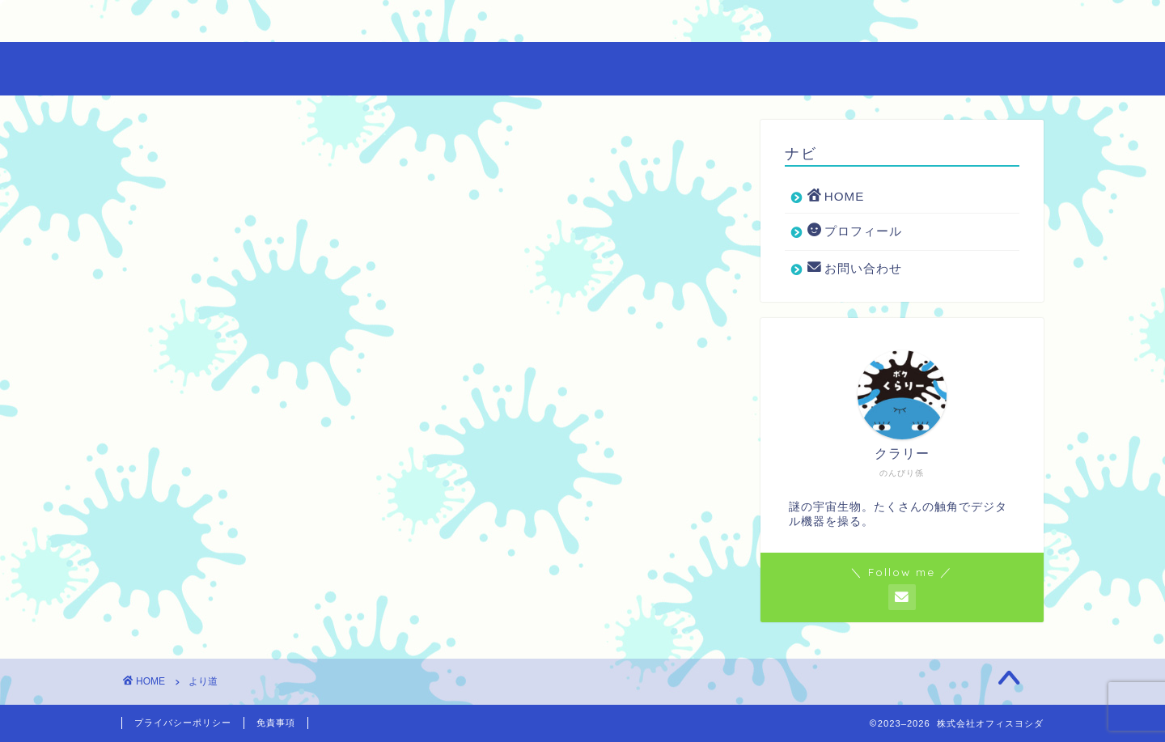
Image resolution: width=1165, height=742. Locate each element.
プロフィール (297, 22)
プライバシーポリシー (182, 722)
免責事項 (275, 722)
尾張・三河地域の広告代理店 (583, 68)
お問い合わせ (443, 22)
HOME (172, 22)
